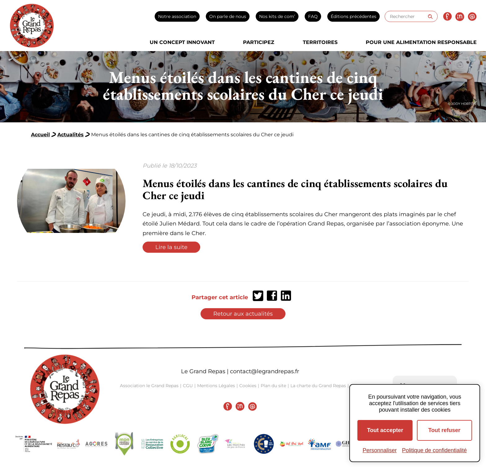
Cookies (247, 385)
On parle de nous (227, 16)
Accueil (40, 135)
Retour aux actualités (243, 313)
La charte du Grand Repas (318, 385)
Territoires (320, 42)
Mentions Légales (216, 385)
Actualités (70, 135)
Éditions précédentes (353, 16)
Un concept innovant (182, 42)
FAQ (313, 16)
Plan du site (273, 385)
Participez (258, 42)
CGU (188, 385)
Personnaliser (380, 450)
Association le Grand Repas (149, 385)
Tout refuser (444, 430)
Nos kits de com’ (277, 16)
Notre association (177, 16)
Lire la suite (171, 247)
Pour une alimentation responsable (421, 42)
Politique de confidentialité (434, 450)
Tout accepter (385, 430)
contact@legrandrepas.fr (264, 371)
